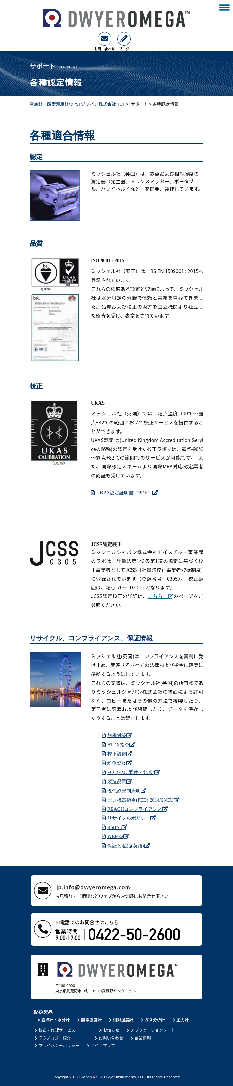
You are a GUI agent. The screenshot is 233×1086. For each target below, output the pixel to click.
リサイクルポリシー (131, 817)
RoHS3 (117, 827)
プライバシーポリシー (56, 1045)
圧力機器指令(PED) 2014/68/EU (143, 799)
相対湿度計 (121, 1019)
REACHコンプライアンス (137, 809)
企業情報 (140, 1038)
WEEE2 (118, 836)
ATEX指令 (121, 744)
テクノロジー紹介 (52, 1038)
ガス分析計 (152, 1019)
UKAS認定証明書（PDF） (127, 492)
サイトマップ (100, 1045)
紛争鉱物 (119, 762)
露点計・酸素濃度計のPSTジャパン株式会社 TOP (77, 104)
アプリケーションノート (150, 1030)
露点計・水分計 (53, 1019)
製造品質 (119, 781)
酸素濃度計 (89, 1019)
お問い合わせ (108, 1038)
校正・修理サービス (54, 1030)
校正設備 (119, 753)
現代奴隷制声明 (126, 790)
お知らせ (108, 1030)
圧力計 (180, 1019)
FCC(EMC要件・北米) (133, 772)
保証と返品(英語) (128, 845)
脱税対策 (119, 735)
